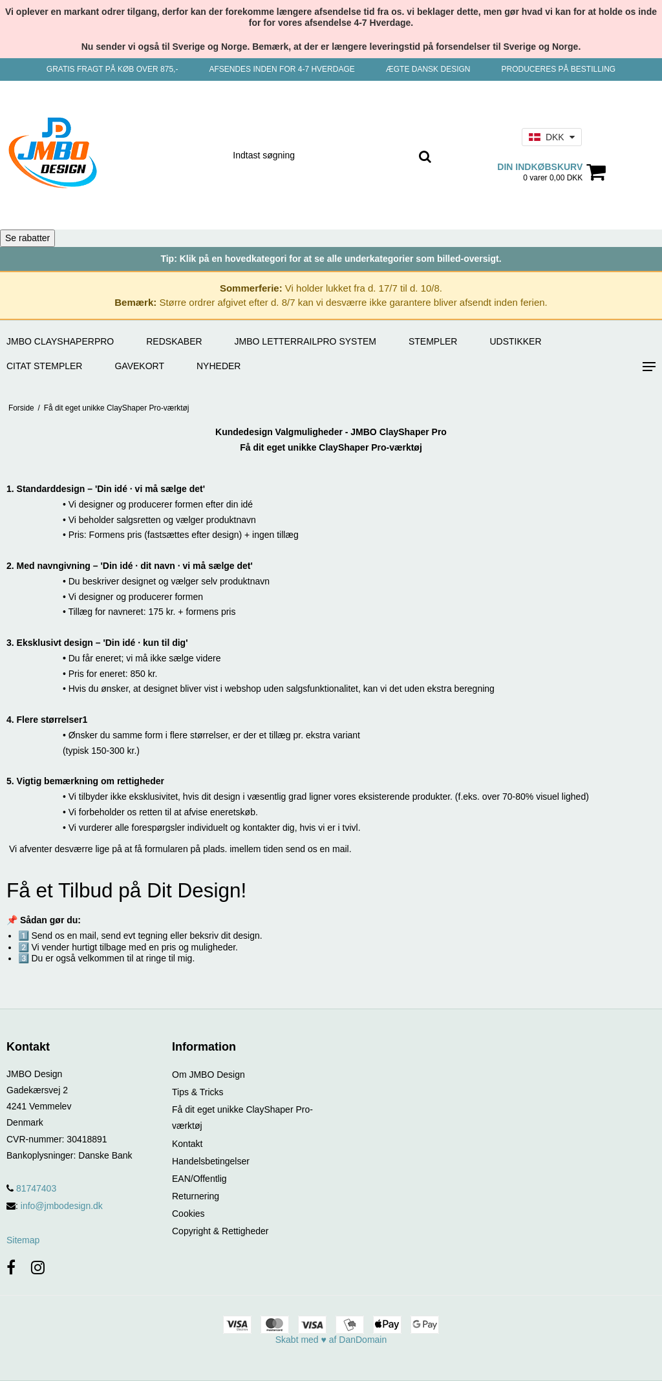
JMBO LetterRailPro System (305, 341)
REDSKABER (174, 341)
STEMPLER (433, 341)
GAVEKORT (139, 366)
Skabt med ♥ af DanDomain (331, 1339)
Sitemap (22, 1240)
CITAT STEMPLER (44, 366)
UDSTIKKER (515, 341)
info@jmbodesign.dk (62, 1206)
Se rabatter (27, 238)
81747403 (31, 1188)
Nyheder (218, 366)
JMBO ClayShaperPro (60, 341)
